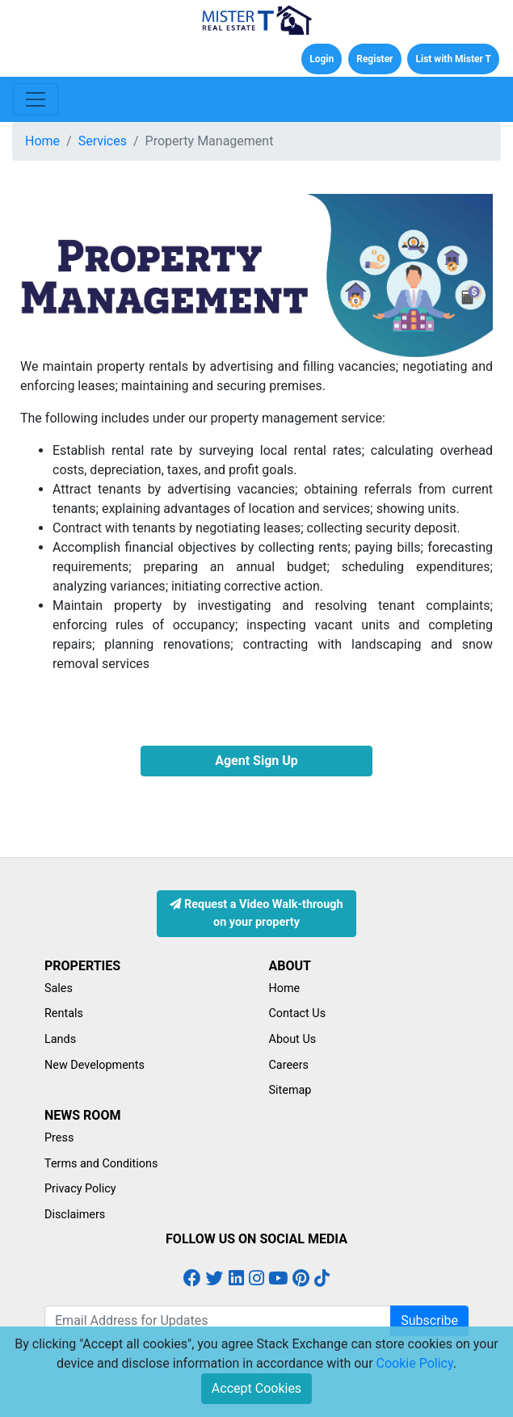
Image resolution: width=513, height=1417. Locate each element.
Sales (58, 988)
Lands (60, 1039)
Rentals (63, 1013)
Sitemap (290, 1090)
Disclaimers (74, 1214)
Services (102, 141)
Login (321, 59)
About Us (293, 1039)
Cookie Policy (414, 1363)
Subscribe (429, 1320)
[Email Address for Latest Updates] (217, 1321)
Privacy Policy (80, 1189)
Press (59, 1138)
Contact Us (297, 1013)
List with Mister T (453, 59)
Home (42, 141)
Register (374, 59)
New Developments (94, 1065)
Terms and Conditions (101, 1164)
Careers (289, 1065)
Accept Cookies (256, 1388)
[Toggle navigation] (35, 99)
